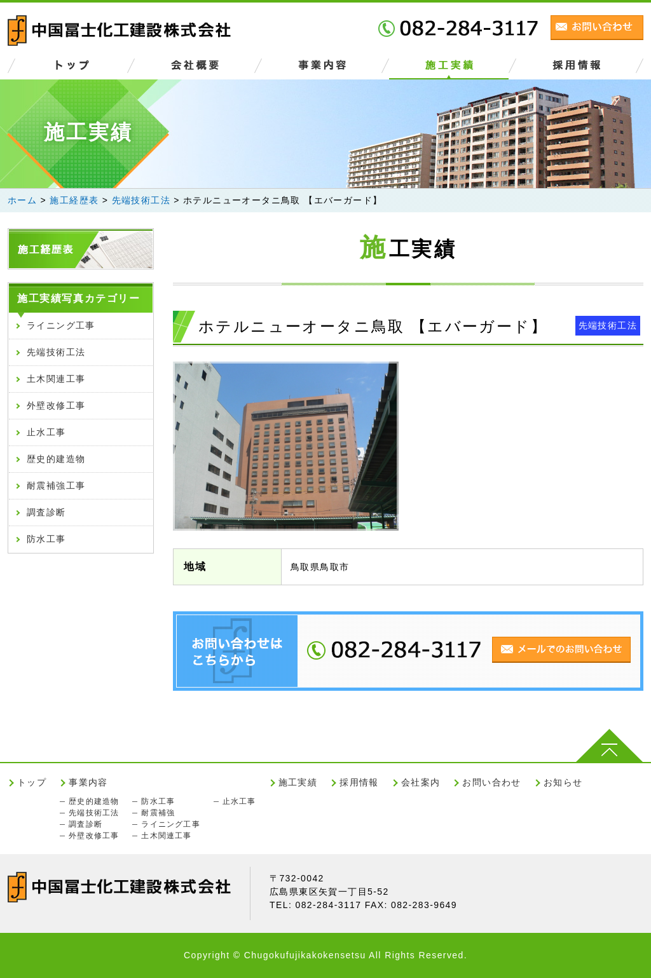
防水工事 (46, 539)
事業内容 (88, 782)
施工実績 (298, 782)
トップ (31, 782)
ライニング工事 (61, 325)
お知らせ (563, 782)
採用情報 (359, 782)
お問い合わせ (491, 782)
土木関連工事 (56, 379)
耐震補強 (158, 812)
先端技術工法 (608, 325)
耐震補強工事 (56, 485)
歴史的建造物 (56, 459)
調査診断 (46, 512)
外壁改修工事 (56, 405)
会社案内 (421, 782)
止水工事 (46, 432)
